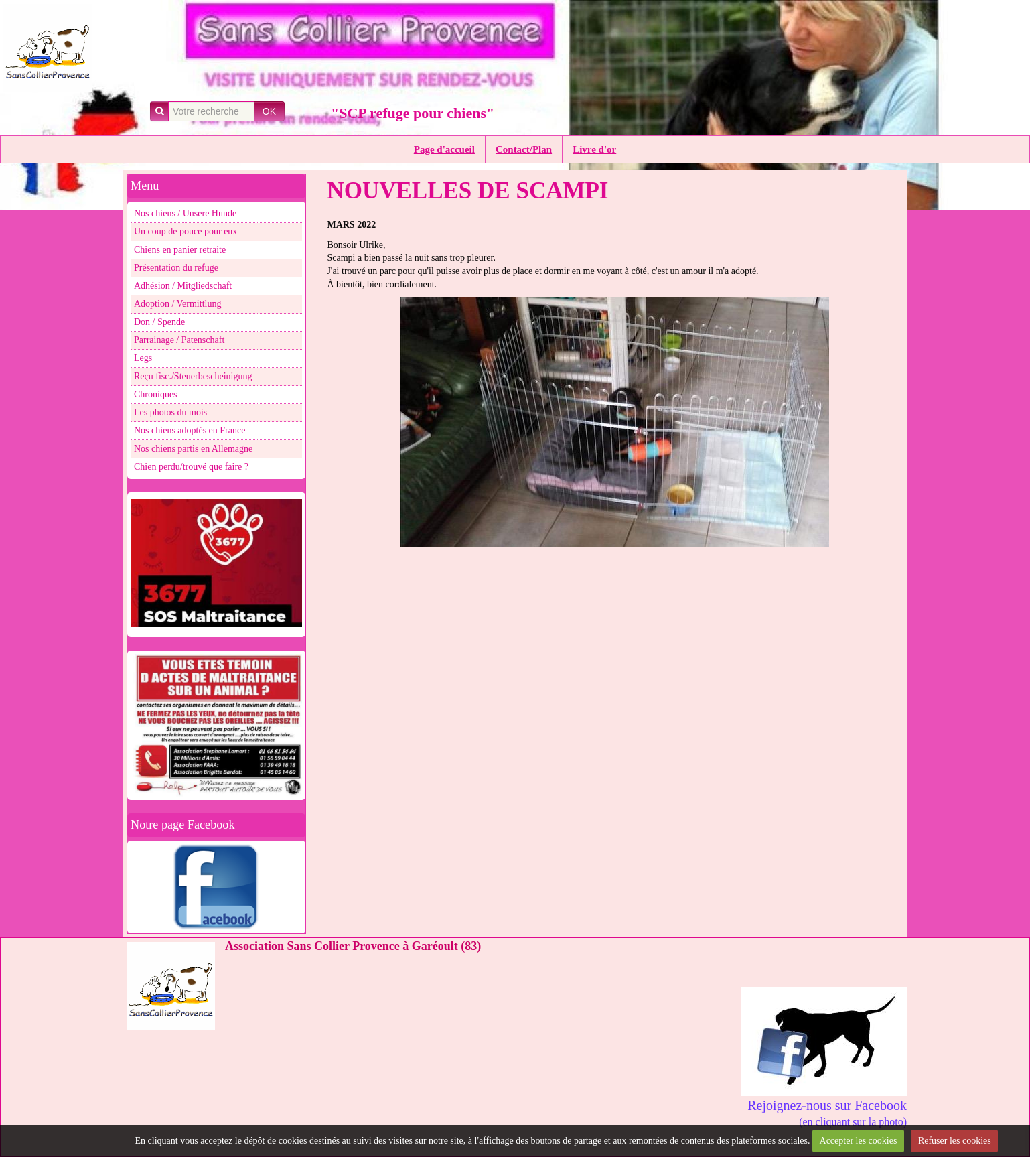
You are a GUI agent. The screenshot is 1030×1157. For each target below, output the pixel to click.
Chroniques (155, 394)
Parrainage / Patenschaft (179, 340)
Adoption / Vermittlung (177, 304)
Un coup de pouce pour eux (185, 231)
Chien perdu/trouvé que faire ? (191, 467)
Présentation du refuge (176, 268)
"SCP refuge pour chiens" (412, 113)
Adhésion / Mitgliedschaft (183, 286)
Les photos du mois (170, 412)
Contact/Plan (524, 149)
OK (269, 111)
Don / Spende (159, 322)
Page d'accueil (444, 149)
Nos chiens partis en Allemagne (193, 449)
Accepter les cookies (858, 1141)
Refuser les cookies (954, 1141)
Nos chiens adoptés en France (189, 430)
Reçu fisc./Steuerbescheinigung (193, 376)
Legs (143, 358)
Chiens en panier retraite (180, 250)
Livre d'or (594, 149)
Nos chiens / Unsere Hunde (185, 213)
